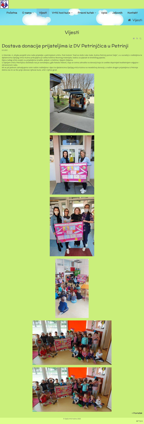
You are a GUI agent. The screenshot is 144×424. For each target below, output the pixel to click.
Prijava (140, 421)
